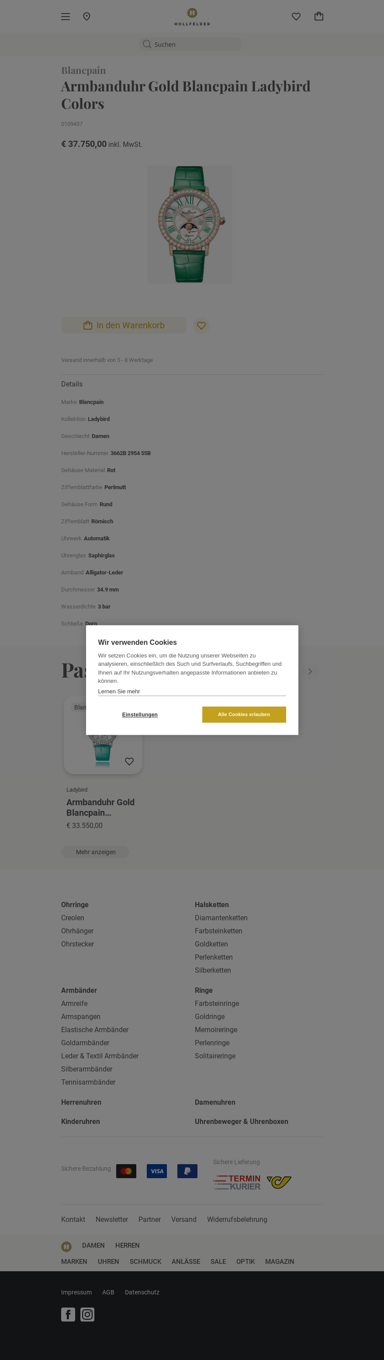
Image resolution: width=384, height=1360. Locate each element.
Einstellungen (140, 715)
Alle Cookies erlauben (244, 714)
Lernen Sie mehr (119, 691)
